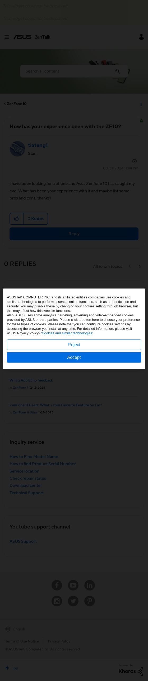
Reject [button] (74, 356)
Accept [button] (74, 369)
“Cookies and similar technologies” (67, 345)
